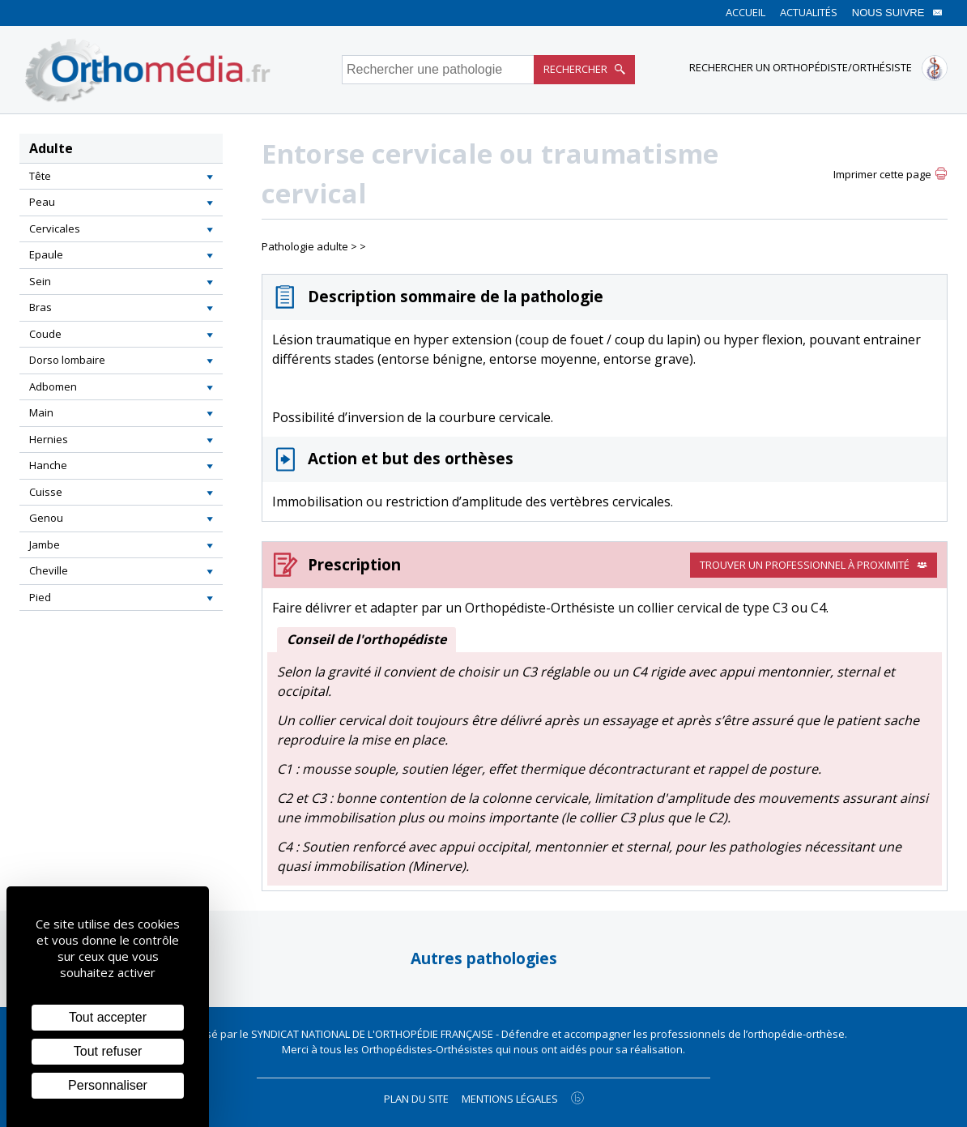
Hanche (48, 465)
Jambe (44, 544)
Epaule (46, 254)
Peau (42, 201)
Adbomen (53, 386)
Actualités (808, 12)
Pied (40, 597)
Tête (40, 176)
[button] (210, 177)
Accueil (745, 12)
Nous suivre (897, 12)
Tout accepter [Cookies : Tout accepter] (108, 1017)
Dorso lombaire (67, 359)
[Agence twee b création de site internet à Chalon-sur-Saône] (577, 1098)
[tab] (121, 177)
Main (41, 412)
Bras (40, 307)
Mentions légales (510, 1098)
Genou (46, 517)
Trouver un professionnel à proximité (813, 564)
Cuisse (45, 492)
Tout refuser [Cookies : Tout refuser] (108, 1051)
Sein (40, 281)
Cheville (48, 570)
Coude (45, 334)
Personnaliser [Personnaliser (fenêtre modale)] (107, 1085)
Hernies (48, 439)
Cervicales (54, 228)
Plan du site (416, 1098)
